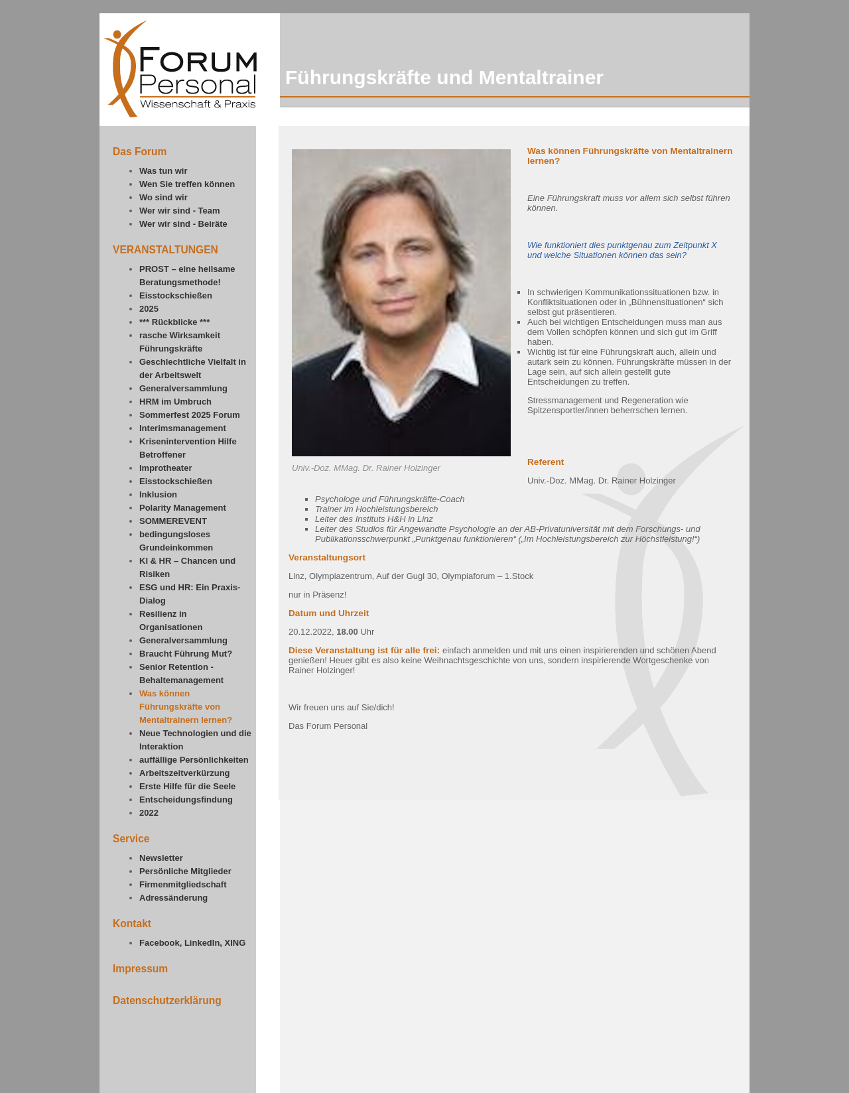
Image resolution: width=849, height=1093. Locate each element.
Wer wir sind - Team (179, 211)
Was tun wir (163, 171)
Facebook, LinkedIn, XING (192, 943)
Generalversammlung (183, 388)
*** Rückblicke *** (174, 322)
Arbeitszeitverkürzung (184, 773)
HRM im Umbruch (175, 402)
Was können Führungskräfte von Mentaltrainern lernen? (185, 706)
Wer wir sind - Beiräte (183, 224)
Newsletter (161, 858)
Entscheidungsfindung (186, 799)
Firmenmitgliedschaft (182, 884)
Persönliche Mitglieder (185, 871)
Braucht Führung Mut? (185, 654)
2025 (149, 309)
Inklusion (158, 494)
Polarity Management (182, 508)
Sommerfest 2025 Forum (189, 415)
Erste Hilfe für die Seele (187, 786)
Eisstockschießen (175, 295)
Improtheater (165, 468)
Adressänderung (173, 898)
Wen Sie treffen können (187, 184)
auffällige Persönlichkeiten (194, 760)
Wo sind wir (163, 197)
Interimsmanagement (182, 428)
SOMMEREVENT (173, 521)
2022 (149, 813)
